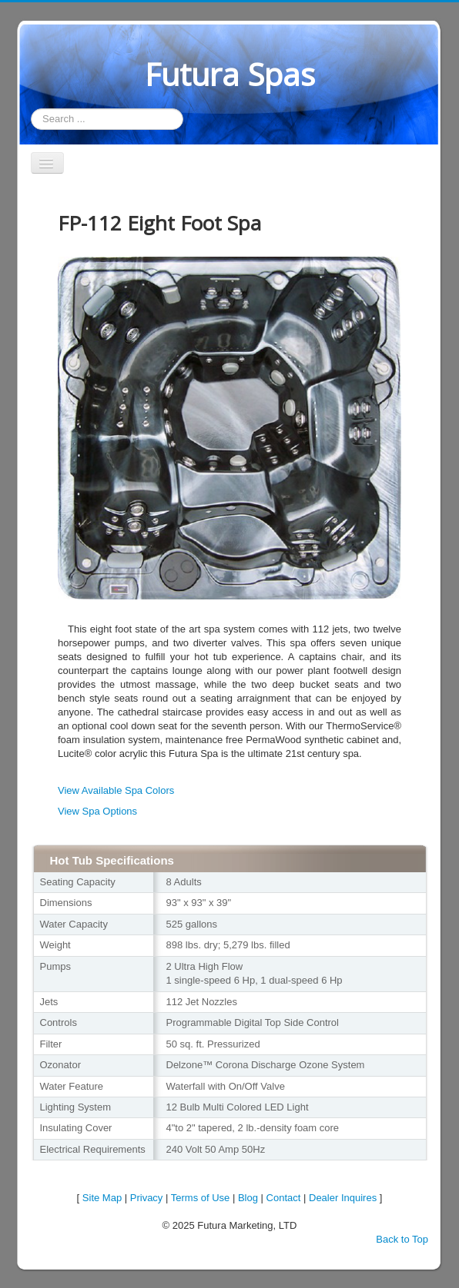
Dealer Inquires (343, 1197)
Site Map (102, 1197)
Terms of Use (200, 1197)
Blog (248, 1197)
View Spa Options (97, 811)
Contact (283, 1197)
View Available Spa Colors (116, 790)
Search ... (31, 108)
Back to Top (402, 1239)
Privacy (146, 1197)
